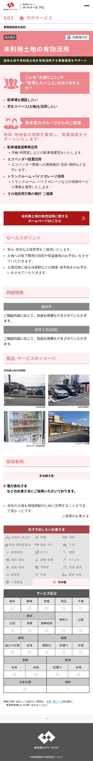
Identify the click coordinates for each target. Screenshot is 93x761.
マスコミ (71, 559)
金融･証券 (15, 567)
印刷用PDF (79, 37)
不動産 (42, 567)
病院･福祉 (15, 559)
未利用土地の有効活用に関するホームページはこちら (44, 218)
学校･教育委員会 (18, 545)
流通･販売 (72, 567)
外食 (40, 574)
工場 (69, 545)
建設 (69, 552)
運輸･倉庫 (44, 559)
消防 (68, 537)
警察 (40, 537)
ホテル (42, 552)
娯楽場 (13, 574)
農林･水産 (71, 574)
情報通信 (14, 552)
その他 (59, 582)
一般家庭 (14, 581)
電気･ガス (44, 544)
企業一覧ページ (54, 701)
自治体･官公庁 (17, 536)
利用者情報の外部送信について (46, 757)
